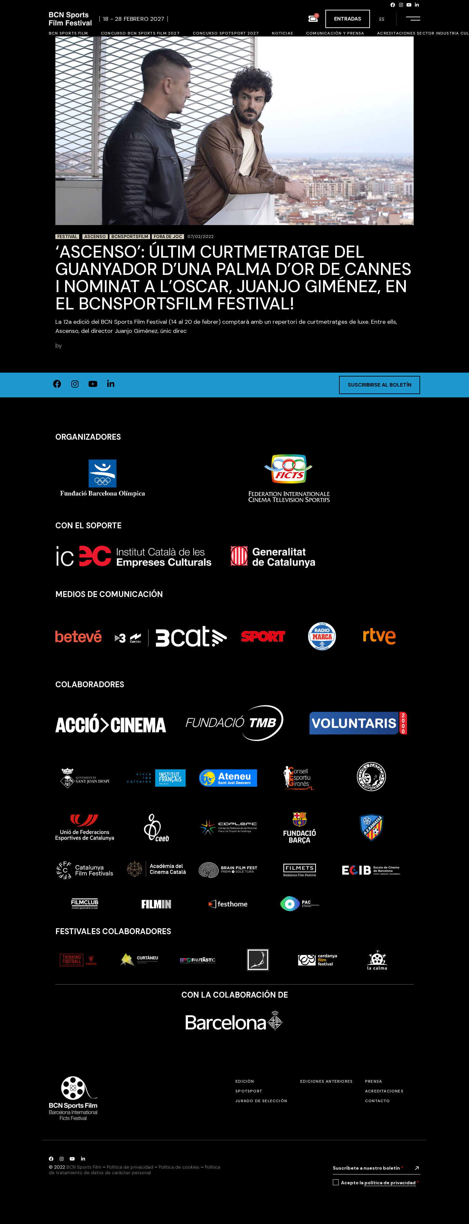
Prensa (373, 1081)
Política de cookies (179, 1167)
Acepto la (380, 1183)
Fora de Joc (168, 236)
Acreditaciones (384, 1091)
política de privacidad (390, 1183)
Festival (67, 236)
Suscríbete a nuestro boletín (368, 1168)
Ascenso (95, 236)
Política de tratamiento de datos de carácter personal (134, 1169)
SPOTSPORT (248, 1091)
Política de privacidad (130, 1167)
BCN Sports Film (85, 346)
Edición (244, 1081)
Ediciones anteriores (326, 1081)
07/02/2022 (200, 237)
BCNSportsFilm (129, 236)
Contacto (377, 1100)
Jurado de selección (261, 1100)
